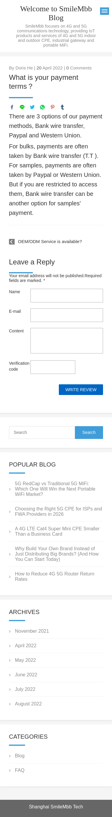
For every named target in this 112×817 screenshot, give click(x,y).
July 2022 (25, 689)
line (22, 107)
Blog (19, 755)
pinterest (53, 107)
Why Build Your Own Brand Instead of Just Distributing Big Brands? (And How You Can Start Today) (57, 554)
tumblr (62, 107)
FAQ (19, 770)
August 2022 (28, 703)
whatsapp (42, 107)
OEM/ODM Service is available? (50, 241)
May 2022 (25, 660)
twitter (32, 107)
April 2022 (25, 645)
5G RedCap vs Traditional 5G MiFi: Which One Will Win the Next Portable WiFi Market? (55, 489)
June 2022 (26, 674)
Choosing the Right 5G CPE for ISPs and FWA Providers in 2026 (58, 511)
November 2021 (32, 631)
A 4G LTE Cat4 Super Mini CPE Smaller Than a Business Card (57, 531)
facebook (12, 107)
